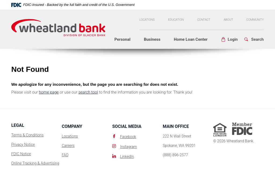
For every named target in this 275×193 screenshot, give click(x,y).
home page (49, 92)
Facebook (128, 137)
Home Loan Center (191, 39)
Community (255, 19)
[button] (229, 39)
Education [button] (176, 19)
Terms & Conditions (27, 135)
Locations (147, 19)
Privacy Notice (23, 144)
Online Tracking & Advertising (35, 163)
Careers (68, 145)
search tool (88, 92)
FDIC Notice (21, 154)
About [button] (228, 19)
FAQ (65, 155)
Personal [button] (122, 39)
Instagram (128, 146)
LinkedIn (127, 156)
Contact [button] (203, 19)
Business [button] (152, 39)
